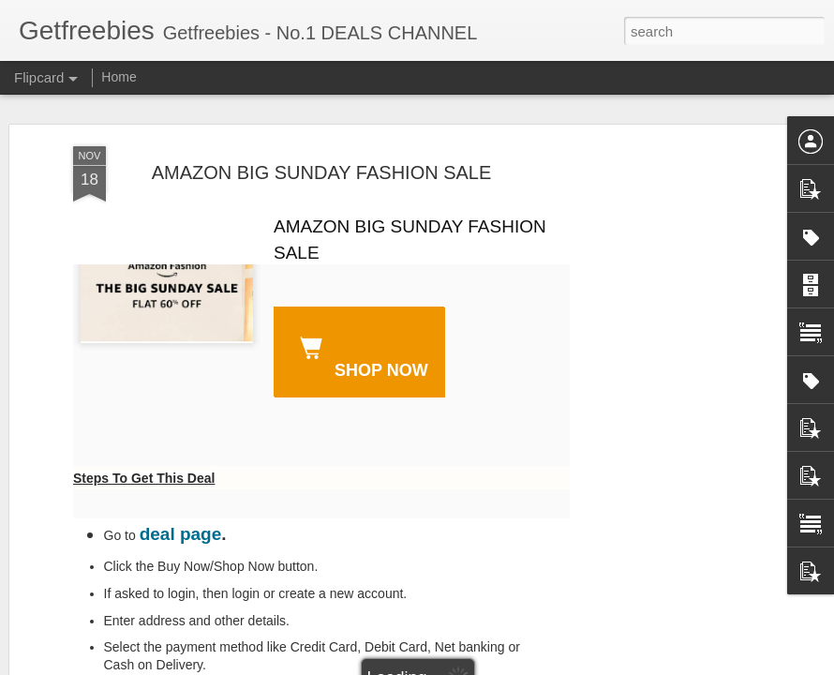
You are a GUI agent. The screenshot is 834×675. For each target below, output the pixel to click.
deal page (181, 534)
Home (118, 76)
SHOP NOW (360, 354)
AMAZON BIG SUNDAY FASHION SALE (322, 172)
